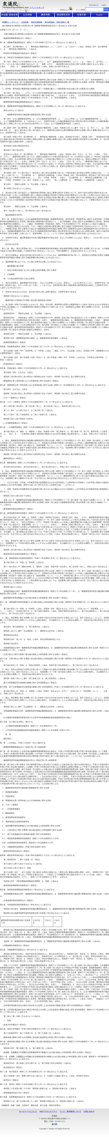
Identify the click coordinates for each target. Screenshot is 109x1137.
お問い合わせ (89, 1111)
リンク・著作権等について (70, 1111)
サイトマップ (93, 5)
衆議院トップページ (10, 22)
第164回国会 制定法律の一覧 (57, 22)
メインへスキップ (37, 8)
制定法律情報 (36, 22)
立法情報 (24, 22)
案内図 (54, 1124)
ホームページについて (28, 1111)
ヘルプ (104, 5)
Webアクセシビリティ (48, 1111)
